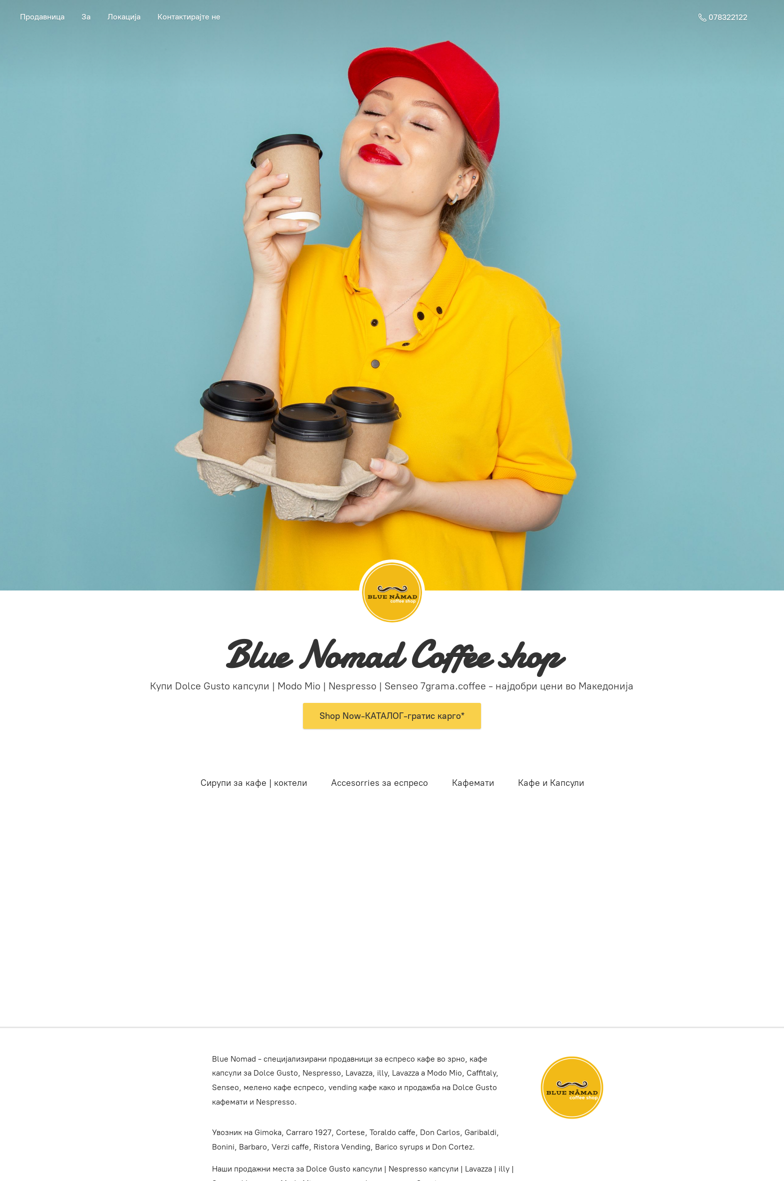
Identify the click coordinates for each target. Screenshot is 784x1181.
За (86, 16)
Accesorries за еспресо (379, 782)
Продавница (42, 16)
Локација (124, 16)
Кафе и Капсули (551, 782)
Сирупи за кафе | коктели (253, 782)
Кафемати (473, 782)
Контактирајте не (189, 16)
